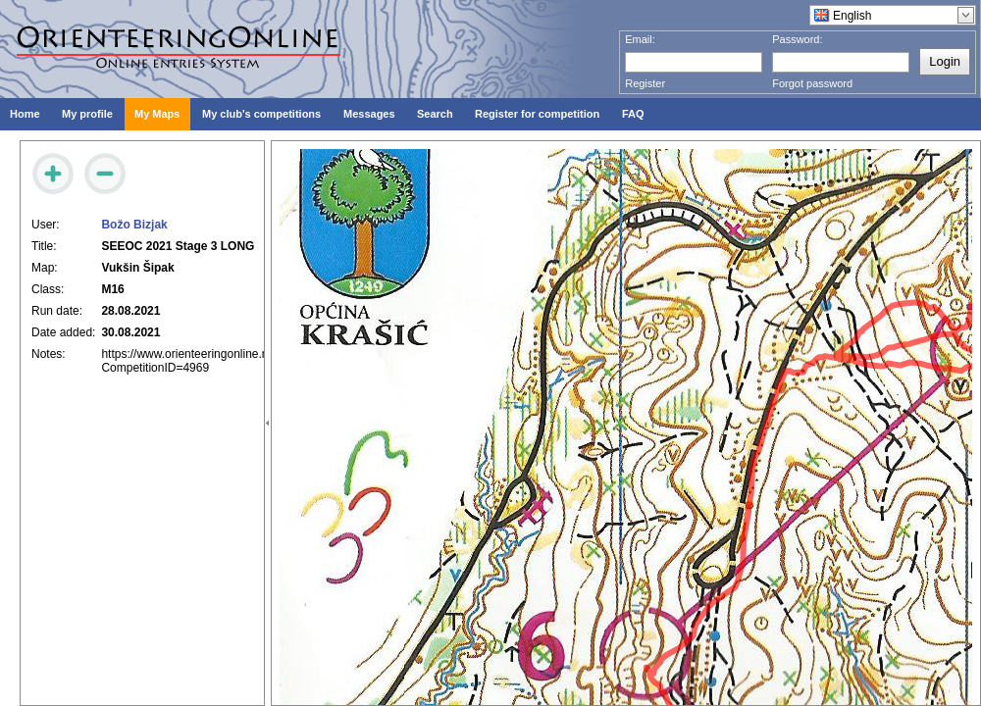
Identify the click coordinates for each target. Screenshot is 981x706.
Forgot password (812, 83)
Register (645, 83)
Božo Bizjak (134, 224)
